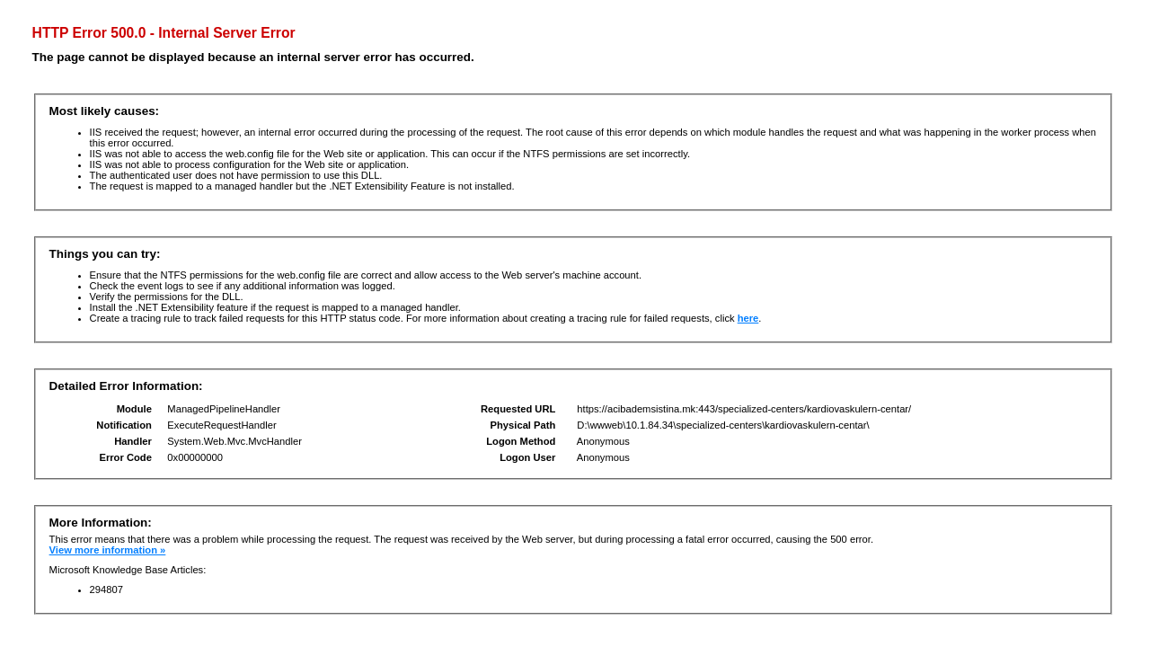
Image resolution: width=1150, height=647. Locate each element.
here (748, 318)
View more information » (107, 550)
